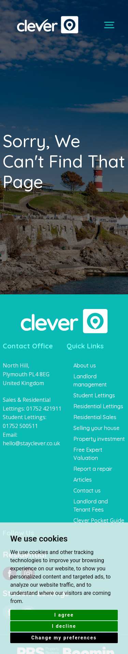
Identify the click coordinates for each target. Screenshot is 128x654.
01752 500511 (20, 426)
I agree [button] (64, 615)
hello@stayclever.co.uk (31, 443)
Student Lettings (94, 395)
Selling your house (96, 428)
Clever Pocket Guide (98, 520)
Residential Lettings (98, 406)
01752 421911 (43, 408)
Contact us (87, 490)
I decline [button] (64, 626)
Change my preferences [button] (64, 637)
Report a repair (92, 468)
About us (84, 365)
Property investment (99, 438)
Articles (82, 479)
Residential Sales (94, 417)
